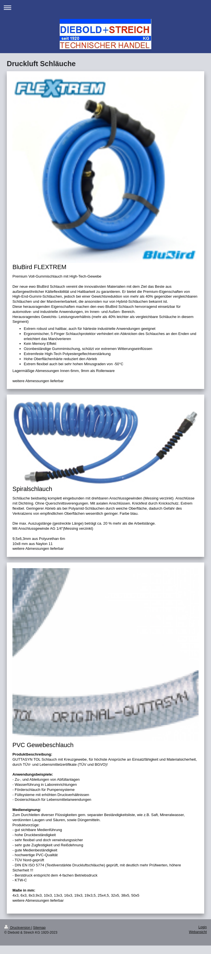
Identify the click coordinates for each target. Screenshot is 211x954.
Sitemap (39, 928)
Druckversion (17, 928)
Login (202, 927)
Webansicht (198, 932)
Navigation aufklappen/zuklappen (105, 7)
